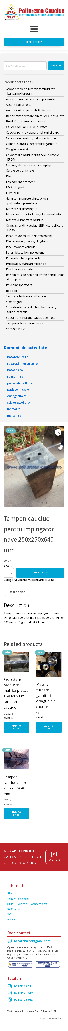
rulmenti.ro (15, 377)
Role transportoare (19, 285)
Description (17, 592)
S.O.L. (10, 914)
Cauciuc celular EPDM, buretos (27, 127)
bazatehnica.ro (17, 357)
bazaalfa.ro (15, 370)
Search (56, 65)
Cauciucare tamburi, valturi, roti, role (31, 138)
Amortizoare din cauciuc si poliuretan (31, 99)
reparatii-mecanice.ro (22, 364)
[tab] (17, 592)
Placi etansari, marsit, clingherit (27, 241)
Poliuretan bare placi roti (23, 258)
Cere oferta (34, 42)
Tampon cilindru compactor (25, 323)
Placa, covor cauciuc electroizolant (29, 236)
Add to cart (40, 572)
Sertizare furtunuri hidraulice (26, 296)
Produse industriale (19, 269)
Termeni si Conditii (18, 899)
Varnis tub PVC (16, 329)
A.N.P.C (11, 919)
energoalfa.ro (17, 396)
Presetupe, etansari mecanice (26, 264)
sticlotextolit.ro (18, 402)
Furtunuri (12, 193)
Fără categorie (16, 187)
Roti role (12, 291)
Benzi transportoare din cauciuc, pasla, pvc (35, 116)
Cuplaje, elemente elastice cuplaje (28, 165)
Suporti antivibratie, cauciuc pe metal (31, 318)
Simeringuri (14, 302)
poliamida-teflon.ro (20, 383)
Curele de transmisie (20, 171)
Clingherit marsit (17, 149)
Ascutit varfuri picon (19, 105)
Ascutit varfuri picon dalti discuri (28, 110)
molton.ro (14, 416)
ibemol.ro (13, 409)
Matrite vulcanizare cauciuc (24, 220)
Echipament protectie (20, 182)
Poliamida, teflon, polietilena (25, 252)
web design (40, 1018)
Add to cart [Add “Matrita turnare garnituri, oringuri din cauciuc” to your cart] (49, 727)
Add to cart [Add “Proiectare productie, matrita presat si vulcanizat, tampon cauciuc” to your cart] (16, 727)
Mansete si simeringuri (21, 209)
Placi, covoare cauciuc (20, 247)
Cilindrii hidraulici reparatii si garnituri (31, 144)
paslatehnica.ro (18, 389)
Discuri (10, 176)
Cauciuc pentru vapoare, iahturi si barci (32, 132)
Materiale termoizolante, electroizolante (33, 214)
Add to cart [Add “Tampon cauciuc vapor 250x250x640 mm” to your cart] (16, 813)
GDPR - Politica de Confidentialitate (28, 904)
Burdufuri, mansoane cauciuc (26, 121)
